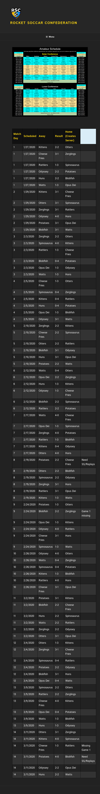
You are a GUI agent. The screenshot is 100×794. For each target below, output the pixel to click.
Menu (50, 36)
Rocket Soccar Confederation (43, 23)
